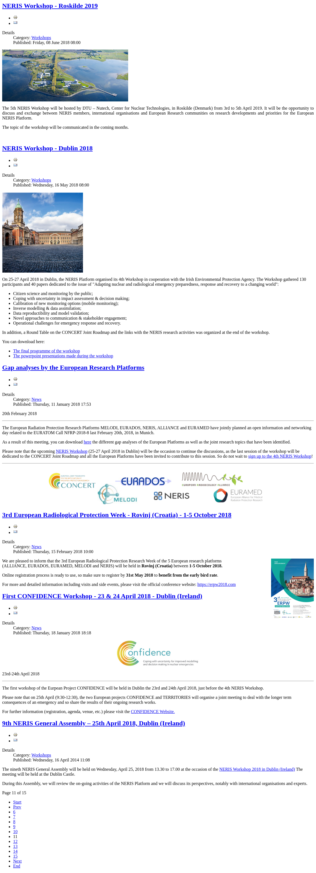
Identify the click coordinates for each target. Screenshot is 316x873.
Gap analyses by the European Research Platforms (73, 367)
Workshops (41, 37)
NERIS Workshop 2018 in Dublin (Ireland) (257, 769)
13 (15, 846)
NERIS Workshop (71, 451)
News (36, 399)
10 (15, 831)
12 (15, 841)
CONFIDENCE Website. (153, 711)
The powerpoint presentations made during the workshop (63, 356)
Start (17, 802)
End (16, 866)
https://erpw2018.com (216, 584)
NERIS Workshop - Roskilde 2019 (50, 5)
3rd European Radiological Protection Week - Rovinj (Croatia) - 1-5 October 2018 (116, 514)
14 (15, 851)
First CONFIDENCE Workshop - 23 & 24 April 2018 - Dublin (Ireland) (102, 596)
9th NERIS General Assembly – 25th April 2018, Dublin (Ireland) (93, 723)
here (87, 442)
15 (15, 856)
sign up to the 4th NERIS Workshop (279, 456)
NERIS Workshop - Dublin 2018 (47, 148)
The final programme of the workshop (46, 351)
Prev (17, 807)
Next (17, 861)
